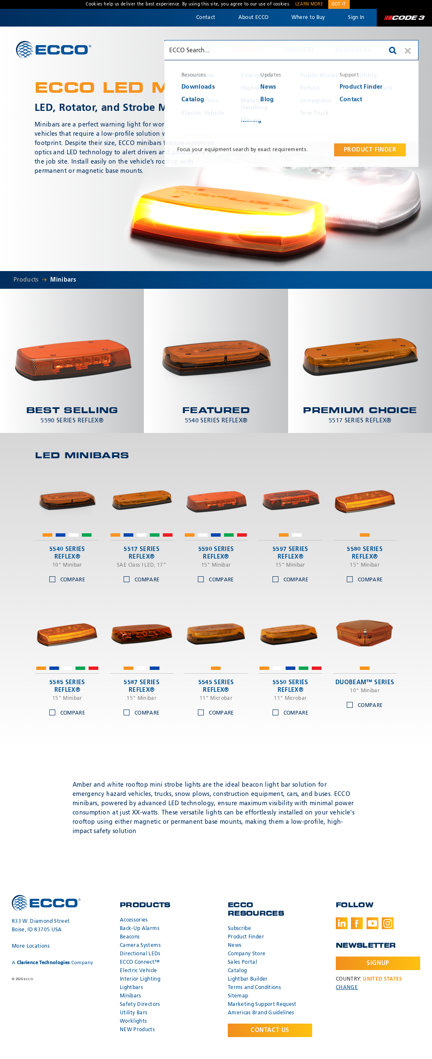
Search (399, 50)
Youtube (372, 923)
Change (347, 987)
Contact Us (270, 1030)
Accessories (134, 920)
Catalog (237, 970)
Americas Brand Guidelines (261, 1013)
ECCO (53, 49)
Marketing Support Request (262, 1004)
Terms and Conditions (254, 987)
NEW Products (137, 1029)
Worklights (133, 1021)
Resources (352, 50)
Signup (378, 963)
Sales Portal (242, 962)
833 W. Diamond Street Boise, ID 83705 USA (41, 926)
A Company (52, 962)
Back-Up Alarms (139, 928)
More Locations (31, 946)
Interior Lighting (140, 979)
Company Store (247, 954)
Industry (299, 50)
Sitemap (238, 996)
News (234, 945)
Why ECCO (194, 50)
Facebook (357, 923)
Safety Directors (140, 1004)
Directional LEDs (140, 954)
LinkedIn (342, 923)
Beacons (130, 937)
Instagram (388, 923)
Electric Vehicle (138, 970)
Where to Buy (308, 17)
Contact (205, 17)
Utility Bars (133, 1013)
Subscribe (239, 928)
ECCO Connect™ (140, 962)
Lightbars (131, 987)
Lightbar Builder (248, 979)
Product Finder (246, 937)
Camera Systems (140, 945)
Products (248, 50)
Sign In (356, 17)
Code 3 (404, 17)
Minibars (63, 280)
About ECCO (253, 17)
